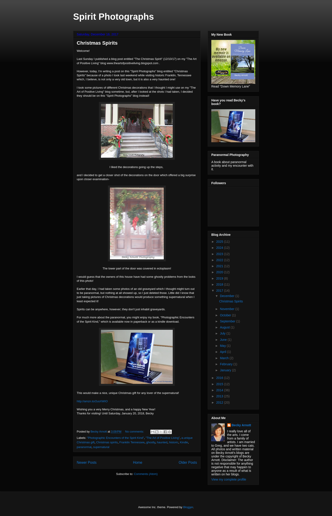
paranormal (84, 447)
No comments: (135, 431)
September (228, 321)
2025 (220, 241)
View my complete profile (228, 479)
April (223, 352)
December (227, 296)
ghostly (150, 442)
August (225, 327)
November (227, 309)
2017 (220, 290)
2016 (220, 378)
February (226, 364)
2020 (220, 272)
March (224, 358)
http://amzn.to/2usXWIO (92, 401)
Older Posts (188, 462)
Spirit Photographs (113, 17)
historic (173, 442)
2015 (220, 384)
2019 (220, 278)
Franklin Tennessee (132, 442)
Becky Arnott (241, 425)
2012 (220, 402)
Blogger (188, 507)
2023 (220, 254)
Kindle (184, 442)
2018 (220, 284)
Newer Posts (86, 462)
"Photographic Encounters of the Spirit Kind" (115, 437)
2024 (220, 247)
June (223, 339)
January (226, 370)
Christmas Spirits (97, 43)
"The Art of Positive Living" (163, 437)
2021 (220, 266)
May (223, 346)
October (226, 315)
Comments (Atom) (145, 474)
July (223, 333)
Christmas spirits (107, 442)
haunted (162, 442)
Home (137, 462)
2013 (220, 396)
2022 (220, 260)
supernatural (101, 447)
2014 (220, 390)
